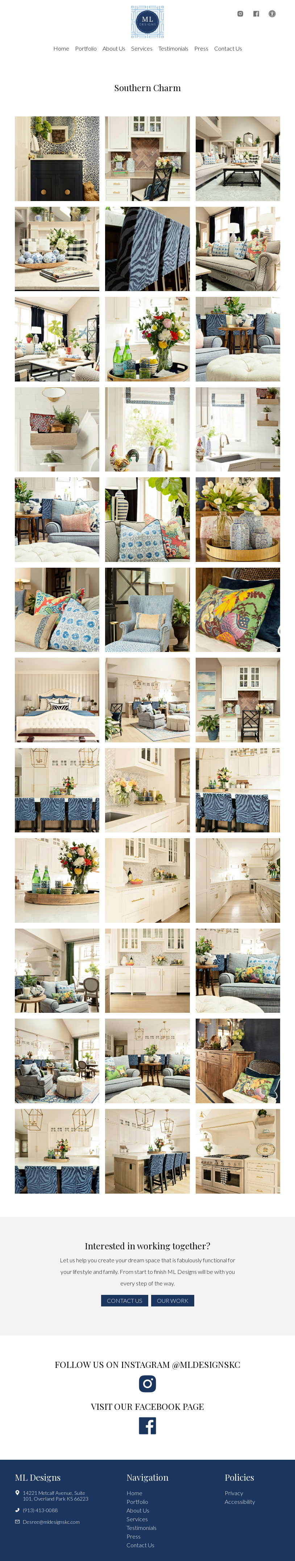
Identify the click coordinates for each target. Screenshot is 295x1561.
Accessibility (240, 1501)
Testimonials (173, 48)
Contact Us (228, 48)
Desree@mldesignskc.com (47, 1522)
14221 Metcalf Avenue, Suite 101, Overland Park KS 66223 (51, 1496)
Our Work (172, 1300)
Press (201, 48)
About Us (114, 48)
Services (142, 48)
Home (61, 48)
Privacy (234, 1492)
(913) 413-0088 (36, 1510)
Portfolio (86, 48)
